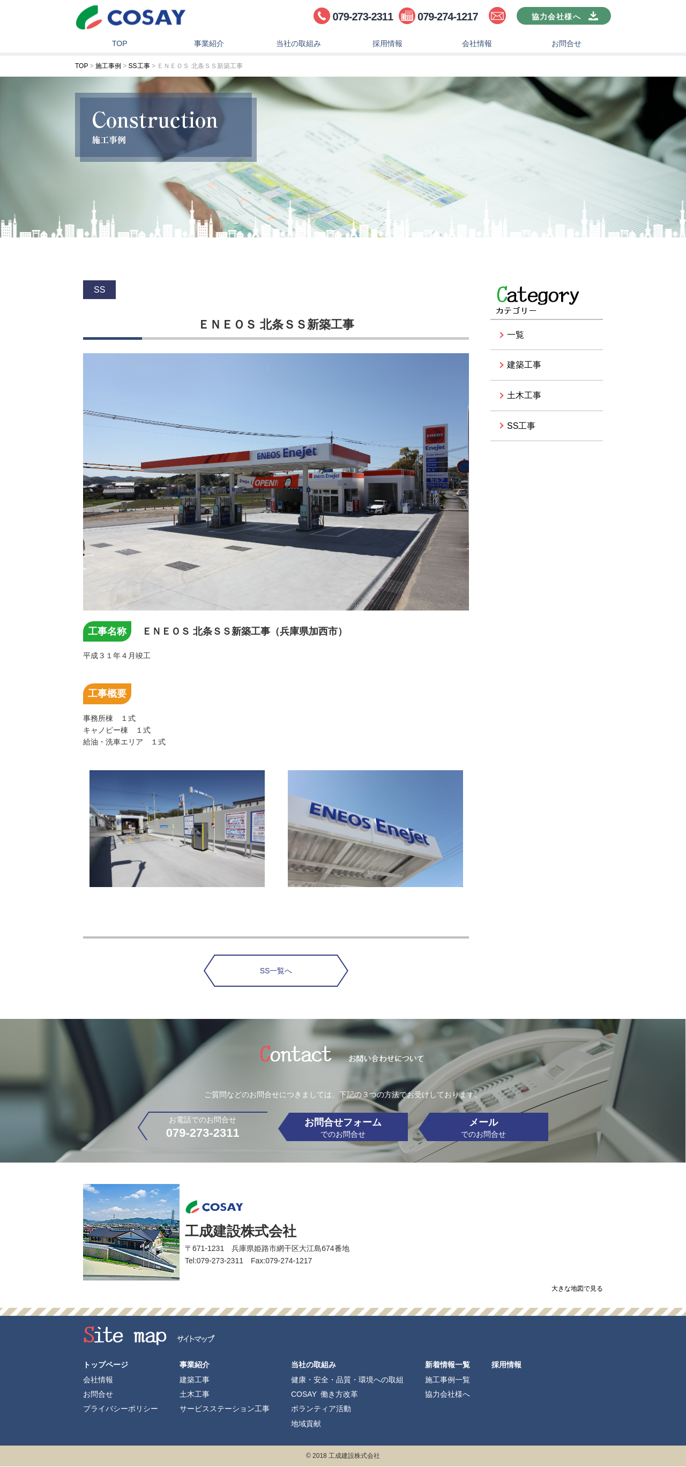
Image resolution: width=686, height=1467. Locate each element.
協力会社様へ (447, 1394)
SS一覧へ (276, 973)
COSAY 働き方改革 (324, 1394)
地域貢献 (306, 1423)
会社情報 (477, 46)
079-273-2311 (362, 17)
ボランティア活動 (321, 1409)
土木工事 (524, 398)
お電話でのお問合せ (187, 1132)
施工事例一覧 (447, 1379)
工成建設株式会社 (131, 18)
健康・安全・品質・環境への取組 (347, 1379)
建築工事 (524, 367)
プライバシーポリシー (120, 1409)
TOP (120, 46)
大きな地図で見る (577, 1295)
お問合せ (566, 46)
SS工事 (521, 428)
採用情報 (387, 46)
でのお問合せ (343, 1131)
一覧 (515, 337)
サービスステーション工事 (225, 1409)
